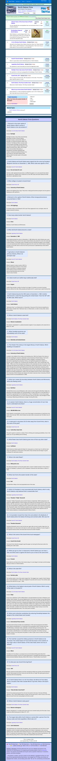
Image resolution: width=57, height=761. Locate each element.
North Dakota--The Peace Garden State (20, 318)
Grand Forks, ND (15, 184)
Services (29, 1)
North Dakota (14, 202)
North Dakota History (14, 110)
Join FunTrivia (19, 4)
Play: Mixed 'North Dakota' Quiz (43, 18)
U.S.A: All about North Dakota (18, 130)
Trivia (23, 1)
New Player (44, 0)
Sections (18, 1)
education (44, 750)
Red (31, 98)
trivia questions (32, 16)
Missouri (32, 96)
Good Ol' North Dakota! (16, 167)
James (31, 100)
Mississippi (33, 101)
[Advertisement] (28, 52)
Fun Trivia (10, 1)
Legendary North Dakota (17, 233)
